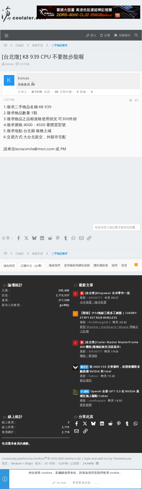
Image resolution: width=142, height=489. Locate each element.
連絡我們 (54, 265)
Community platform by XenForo (41, 458)
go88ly (64, 305)
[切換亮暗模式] (122, 35)
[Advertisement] (71, 189)
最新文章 (86, 285)
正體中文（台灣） (32, 266)
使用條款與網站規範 (77, 265)
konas (9, 64)
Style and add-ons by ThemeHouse (107, 458)
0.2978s (64, 463)
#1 (136, 100)
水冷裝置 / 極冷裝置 (93, 302)
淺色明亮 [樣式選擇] (9, 266)
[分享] (130, 100)
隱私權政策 (101, 265)
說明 (114, 265)
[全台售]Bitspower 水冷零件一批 (105, 293)
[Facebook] (138, 461)
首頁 (124, 265)
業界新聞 (86, 405)
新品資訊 (86, 380)
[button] (6, 35)
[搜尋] (136, 35)
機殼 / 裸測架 (89, 356)
